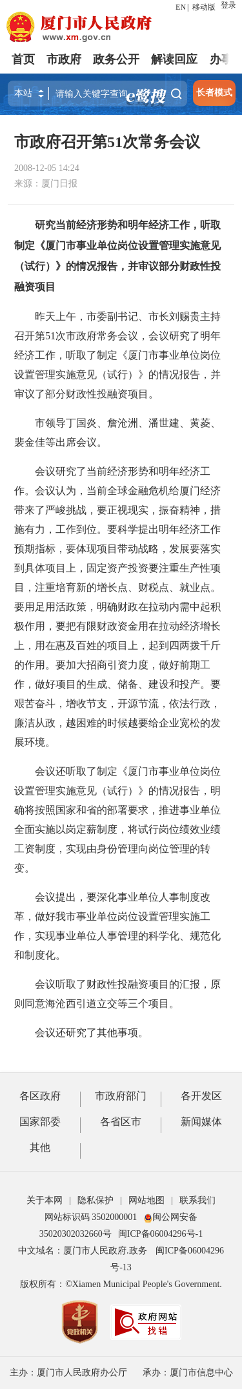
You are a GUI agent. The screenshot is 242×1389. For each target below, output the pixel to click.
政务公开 (116, 59)
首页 (23, 59)
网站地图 (146, 1200)
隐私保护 (95, 1200)
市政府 (63, 59)
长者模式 (214, 92)
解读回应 (174, 59)
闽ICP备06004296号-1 (160, 1234)
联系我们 (197, 1200)
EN (181, 7)
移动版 (204, 7)
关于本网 (44, 1200)
